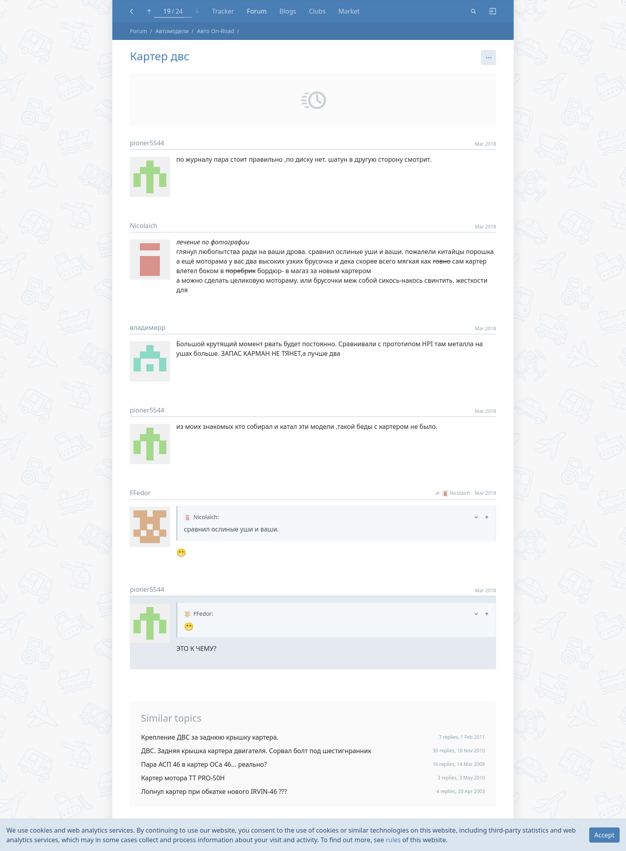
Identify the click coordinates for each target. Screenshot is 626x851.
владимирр (147, 327)
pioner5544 (147, 143)
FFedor (140, 492)
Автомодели (172, 31)
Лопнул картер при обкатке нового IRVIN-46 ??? (214, 791)
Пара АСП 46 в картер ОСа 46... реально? (204, 764)
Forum (138, 31)
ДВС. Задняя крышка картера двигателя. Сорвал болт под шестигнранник (256, 750)
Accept (604, 835)
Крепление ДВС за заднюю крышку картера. (210, 737)
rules (393, 839)
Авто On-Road (215, 31)
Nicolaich (143, 225)
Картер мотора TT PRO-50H (183, 778)
